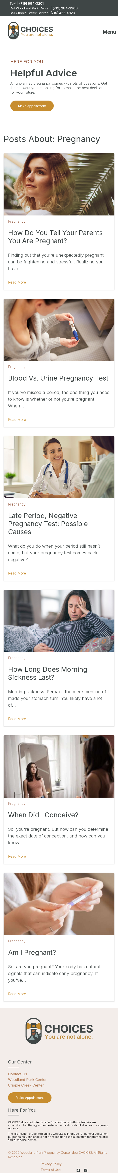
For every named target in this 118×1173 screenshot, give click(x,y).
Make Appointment (32, 106)
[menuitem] (29, 1097)
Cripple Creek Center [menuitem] (26, 1085)
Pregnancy (17, 221)
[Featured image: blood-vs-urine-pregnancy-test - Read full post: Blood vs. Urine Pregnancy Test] (59, 330)
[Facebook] (78, 1170)
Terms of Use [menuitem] (51, 1170)
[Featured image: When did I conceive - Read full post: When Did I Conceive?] (59, 766)
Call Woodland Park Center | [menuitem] (44, 8)
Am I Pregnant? (32, 952)
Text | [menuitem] (27, 3)
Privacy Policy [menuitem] (51, 1164)
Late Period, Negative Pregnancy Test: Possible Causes (48, 524)
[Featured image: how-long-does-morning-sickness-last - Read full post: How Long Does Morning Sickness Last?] (59, 621)
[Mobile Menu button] (105, 30)
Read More (17, 282)
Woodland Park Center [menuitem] (27, 1079)
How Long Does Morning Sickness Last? (47, 673)
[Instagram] (84, 1170)
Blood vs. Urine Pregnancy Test (58, 378)
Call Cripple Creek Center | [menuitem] (42, 13)
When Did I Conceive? (43, 815)
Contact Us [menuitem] (17, 1074)
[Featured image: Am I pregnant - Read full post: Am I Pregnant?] (59, 904)
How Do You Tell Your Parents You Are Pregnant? (55, 237)
